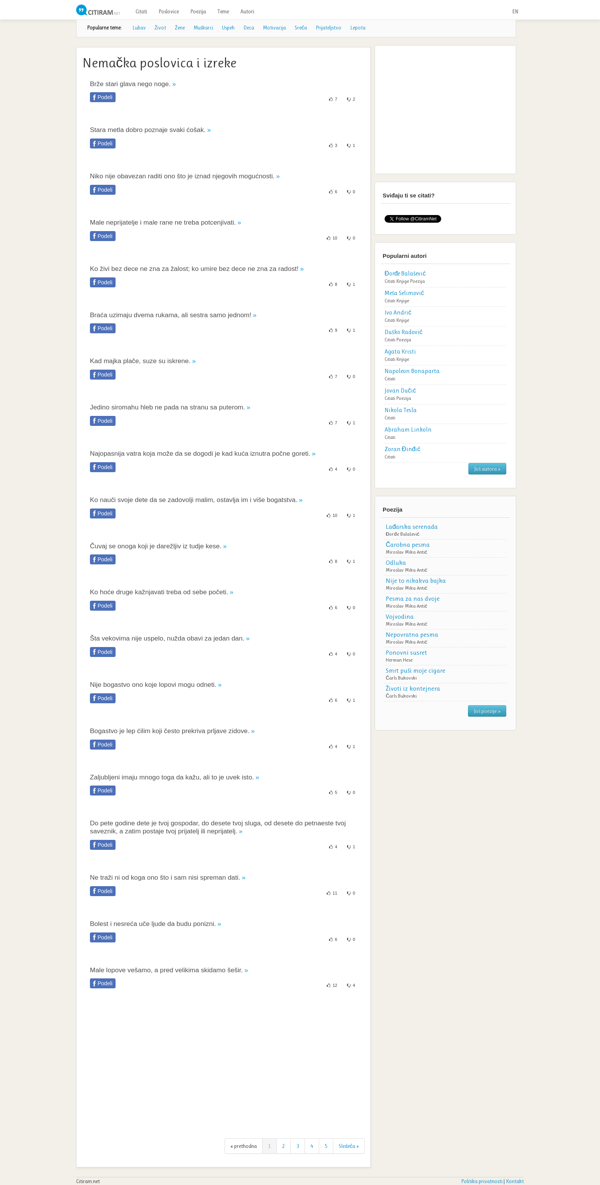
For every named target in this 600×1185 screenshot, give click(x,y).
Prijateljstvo (328, 27)
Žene (180, 27)
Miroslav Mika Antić (406, 552)
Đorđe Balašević (402, 534)
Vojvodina (400, 616)
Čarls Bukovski (401, 678)
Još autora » (487, 469)
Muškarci (203, 27)
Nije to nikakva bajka (416, 580)
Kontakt (515, 1181)
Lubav (139, 27)
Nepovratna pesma (412, 634)
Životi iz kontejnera (413, 688)
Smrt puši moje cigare (415, 670)
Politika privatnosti (481, 1181)
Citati (141, 11)
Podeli (105, 97)
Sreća (301, 27)
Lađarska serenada (412, 526)
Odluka (396, 562)
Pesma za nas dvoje (413, 598)
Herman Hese (399, 660)
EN (515, 11)
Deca (248, 27)
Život (160, 27)
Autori (247, 11)
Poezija (198, 11)
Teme (223, 11)
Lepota (357, 27)
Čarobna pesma (408, 544)
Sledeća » (349, 1146)
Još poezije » (487, 711)
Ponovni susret (406, 652)
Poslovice (168, 11)
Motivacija (274, 27)
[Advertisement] (223, 1067)
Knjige (402, 281)
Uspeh (228, 27)
